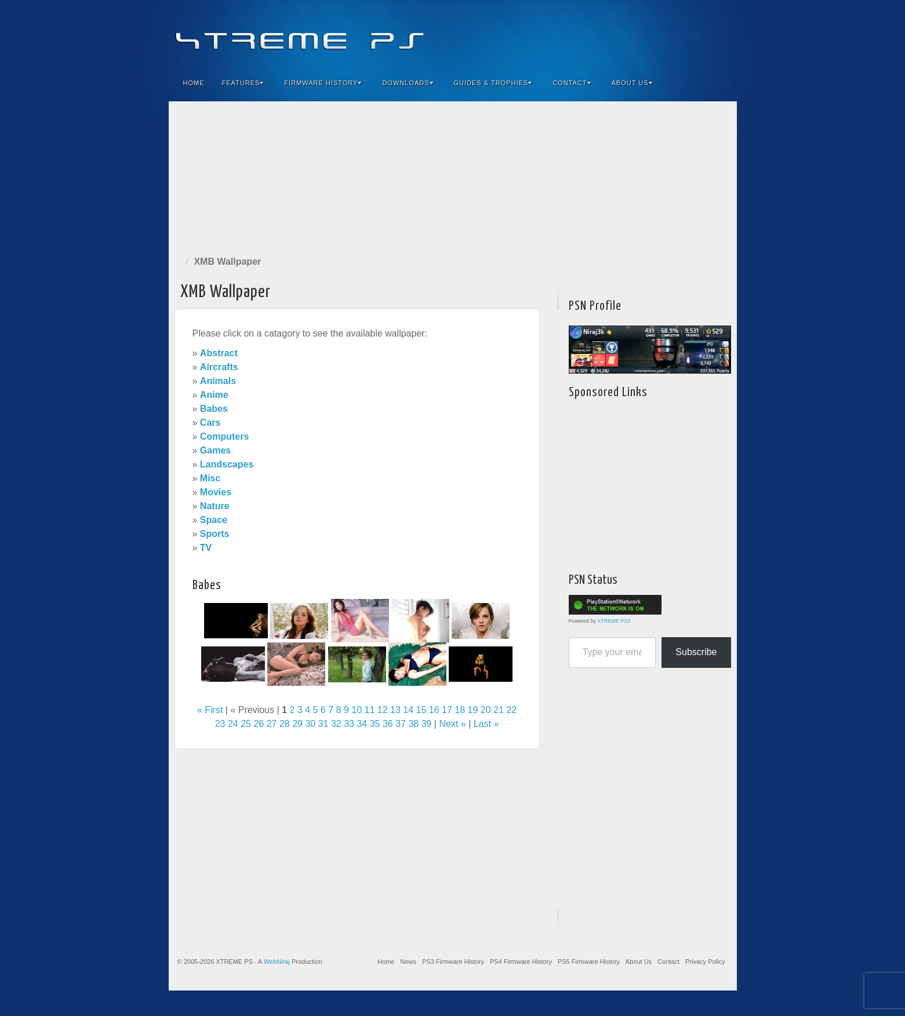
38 (413, 724)
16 (434, 710)
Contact (572, 82)
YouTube (704, 34)
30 (310, 724)
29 (297, 724)
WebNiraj (277, 961)
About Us (632, 82)
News (408, 961)
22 (511, 710)
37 (400, 724)
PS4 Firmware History (521, 961)
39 (426, 724)
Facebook (642, 34)
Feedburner (657, 34)
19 (473, 710)
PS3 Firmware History (453, 961)
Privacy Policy (705, 961)
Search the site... (720, 83)
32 (336, 724)
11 (370, 710)
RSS (720, 34)
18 (460, 710)
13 (395, 710)
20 (486, 710)
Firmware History (323, 82)
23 (220, 724)
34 (362, 724)
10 (356, 710)
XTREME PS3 (614, 621)
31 (323, 724)
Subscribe (696, 652)
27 (272, 724)
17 (447, 710)
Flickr (673, 34)
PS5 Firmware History (589, 961)
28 (284, 724)
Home (194, 82)
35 (375, 724)
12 (382, 710)
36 (388, 724)
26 (258, 724)
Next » (452, 724)
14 (408, 710)
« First (210, 710)
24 (233, 724)
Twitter (689, 34)
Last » (486, 724)
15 (421, 710)
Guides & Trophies (493, 82)
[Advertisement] (453, 176)
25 (246, 724)
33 (349, 724)
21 (498, 710)
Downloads (407, 82)
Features (243, 82)
